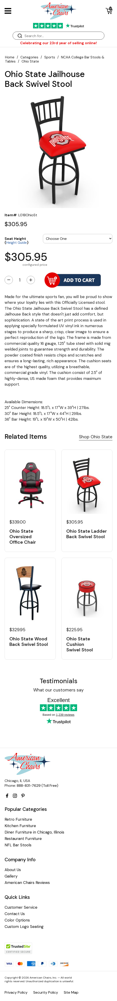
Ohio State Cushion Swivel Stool (79, 644)
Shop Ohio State (95, 437)
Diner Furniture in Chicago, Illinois (34, 832)
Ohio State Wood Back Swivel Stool (28, 641)
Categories (29, 57)
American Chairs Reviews (27, 883)
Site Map (71, 992)
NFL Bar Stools (18, 845)
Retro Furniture (18, 819)
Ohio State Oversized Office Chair (22, 536)
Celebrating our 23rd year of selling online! (58, 43)
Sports (49, 57)
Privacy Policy (16, 992)
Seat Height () (16, 240)
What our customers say (58, 690)
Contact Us (15, 914)
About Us (13, 870)
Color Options (17, 920)
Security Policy (45, 992)
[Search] (63, 36)
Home (9, 57)
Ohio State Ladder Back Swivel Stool (86, 533)
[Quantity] (20, 280)
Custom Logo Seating (24, 927)
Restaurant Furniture (23, 839)
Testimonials (58, 681)
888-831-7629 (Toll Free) (37, 785)
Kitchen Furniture (20, 826)
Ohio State (30, 61)
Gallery (11, 876)
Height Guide (16, 242)
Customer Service (21, 907)
